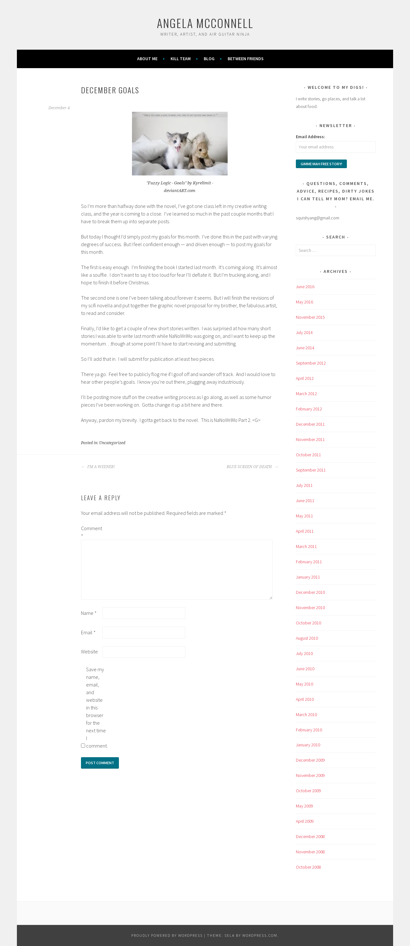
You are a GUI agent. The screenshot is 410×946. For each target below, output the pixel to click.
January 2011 (308, 577)
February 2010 (309, 730)
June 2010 (305, 669)
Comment (91, 532)
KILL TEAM (181, 58)
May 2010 (304, 684)
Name (89, 613)
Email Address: (310, 136)
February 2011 (309, 562)
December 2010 (310, 592)
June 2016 (305, 286)
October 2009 (308, 790)
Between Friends (246, 58)
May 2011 (304, 516)
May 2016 (304, 302)
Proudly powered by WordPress (167, 935)
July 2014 (304, 332)
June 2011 (305, 500)
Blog (209, 58)
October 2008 (308, 867)
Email (88, 632)
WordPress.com (259, 935)
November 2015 (310, 317)
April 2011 (305, 531)
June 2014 (305, 348)
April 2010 (305, 699)
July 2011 (304, 485)
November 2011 (310, 439)
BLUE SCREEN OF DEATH (252, 467)
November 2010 (310, 607)
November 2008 (310, 852)
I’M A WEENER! (98, 467)
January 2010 (308, 745)
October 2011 (308, 455)
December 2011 (310, 424)
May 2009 (304, 806)
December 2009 (310, 760)
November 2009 (310, 775)
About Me (147, 58)
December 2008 (310, 836)
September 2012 (311, 363)
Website (89, 651)
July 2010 (304, 653)
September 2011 (311, 470)
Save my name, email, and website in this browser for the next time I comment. (96, 707)
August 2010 (307, 638)
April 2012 (305, 378)
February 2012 (309, 409)
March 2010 (306, 714)
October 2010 (308, 623)
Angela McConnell (205, 22)
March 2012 (306, 393)
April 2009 (305, 821)
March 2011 (306, 546)
